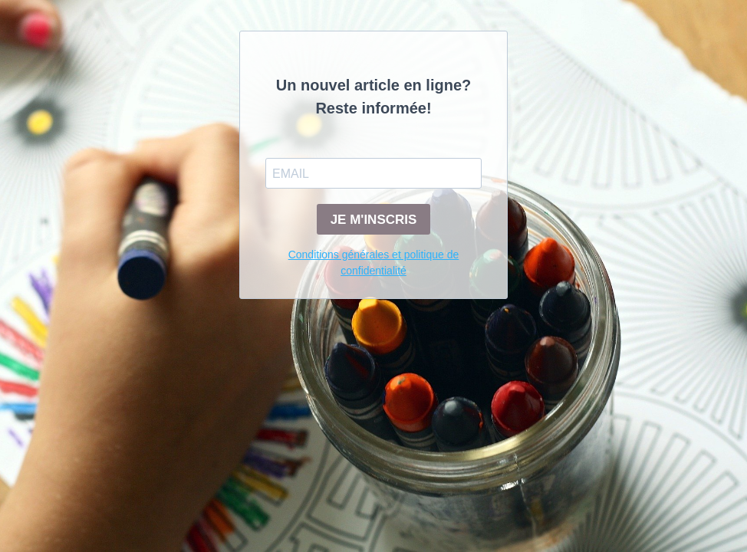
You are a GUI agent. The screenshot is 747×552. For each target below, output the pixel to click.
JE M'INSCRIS (374, 219)
